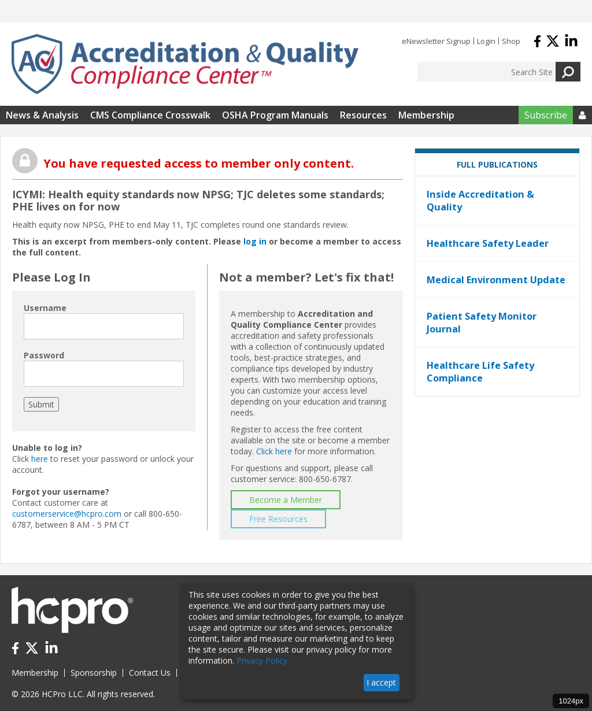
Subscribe (545, 115)
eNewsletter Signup (436, 41)
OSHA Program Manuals (275, 115)
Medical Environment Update (496, 279)
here (39, 458)
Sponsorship (94, 672)
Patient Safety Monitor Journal (481, 322)
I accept (381, 682)
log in (255, 241)
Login (486, 41)
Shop (511, 41)
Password (44, 355)
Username (45, 307)
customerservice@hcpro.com (66, 513)
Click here (274, 451)
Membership (426, 115)
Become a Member (285, 499)
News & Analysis (42, 115)
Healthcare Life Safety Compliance (480, 371)
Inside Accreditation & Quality (480, 200)
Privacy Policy (261, 660)
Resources (363, 115)
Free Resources (278, 518)
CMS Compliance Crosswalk (150, 115)
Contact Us (150, 672)
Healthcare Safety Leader (488, 243)
